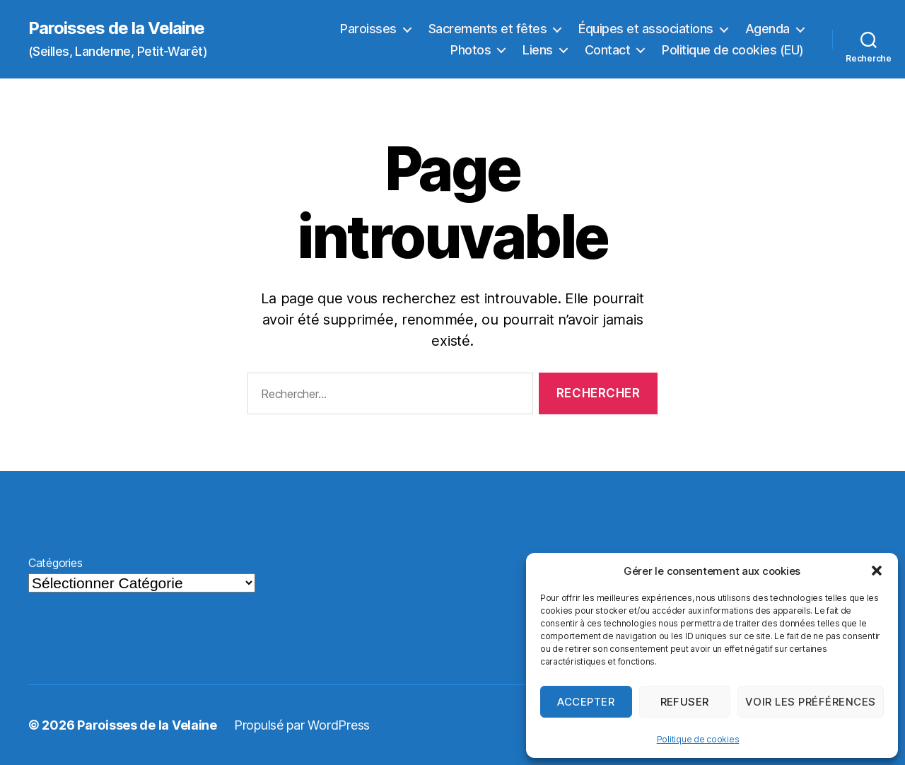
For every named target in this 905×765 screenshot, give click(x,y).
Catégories (55, 563)
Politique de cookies (698, 739)
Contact (608, 49)
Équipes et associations (645, 28)
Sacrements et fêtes (487, 28)
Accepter (585, 701)
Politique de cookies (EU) (733, 49)
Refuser (685, 701)
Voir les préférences (810, 701)
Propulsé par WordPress (302, 725)
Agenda (767, 28)
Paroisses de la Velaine (116, 28)
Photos (470, 49)
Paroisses (368, 28)
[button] (877, 570)
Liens (537, 49)
